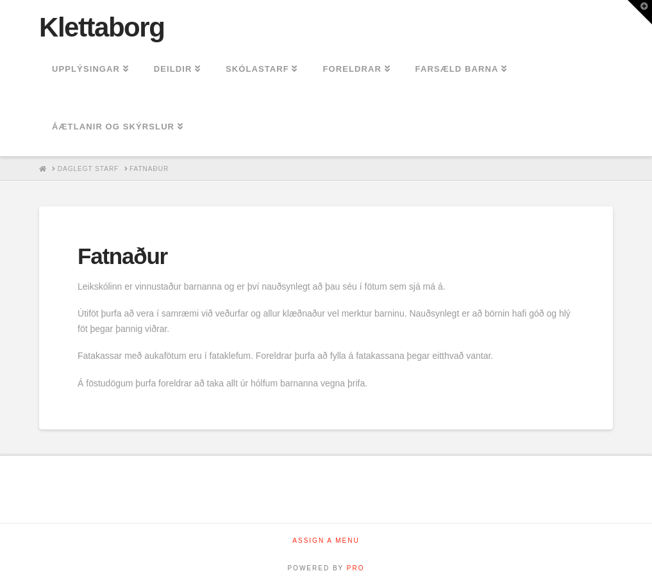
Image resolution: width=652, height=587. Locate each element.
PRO (356, 568)
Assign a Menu (325, 540)
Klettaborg (101, 27)
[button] (640, 12)
